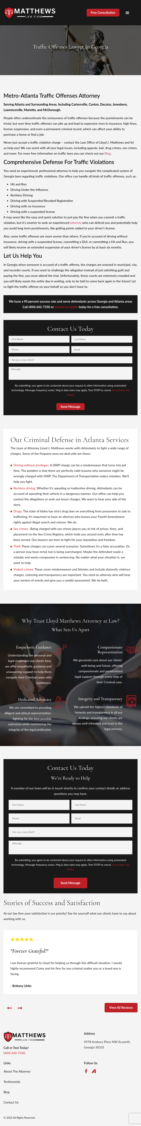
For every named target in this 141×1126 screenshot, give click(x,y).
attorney (75, 223)
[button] (127, 12)
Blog (108, 153)
